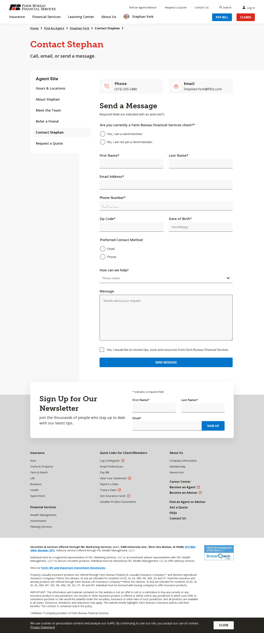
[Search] (225, 7)
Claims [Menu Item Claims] (245, 17)
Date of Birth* (180, 219)
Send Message (166, 362)
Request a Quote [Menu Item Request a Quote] (176, 7)
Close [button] (223, 625)
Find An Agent (54, 28)
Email (137, 418)
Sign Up (213, 426)
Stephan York (79, 28)
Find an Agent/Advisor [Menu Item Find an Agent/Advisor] (143, 7)
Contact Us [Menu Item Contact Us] (202, 7)
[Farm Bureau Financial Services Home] (33, 7)
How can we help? (114, 270)
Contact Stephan (107, 28)
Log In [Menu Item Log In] (249, 7)
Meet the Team (48, 110)
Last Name (178, 155)
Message (107, 291)
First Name (109, 155)
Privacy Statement (42, 627)
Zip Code (107, 219)
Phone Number (113, 197)
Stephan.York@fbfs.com (203, 89)
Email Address (112, 176)
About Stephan (48, 99)
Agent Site (47, 78)
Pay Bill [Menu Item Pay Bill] (222, 17)
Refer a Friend (47, 121)
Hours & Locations (50, 88)
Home (34, 28)
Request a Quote (49, 143)
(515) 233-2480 (126, 89)
